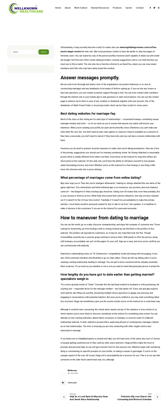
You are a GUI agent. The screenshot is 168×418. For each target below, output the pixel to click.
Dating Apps (72, 383)
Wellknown (72, 370)
